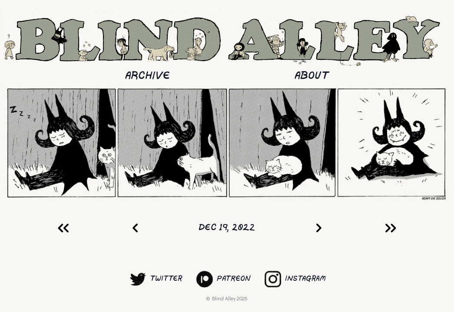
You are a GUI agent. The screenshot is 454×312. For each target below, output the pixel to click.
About (312, 76)
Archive (147, 76)
